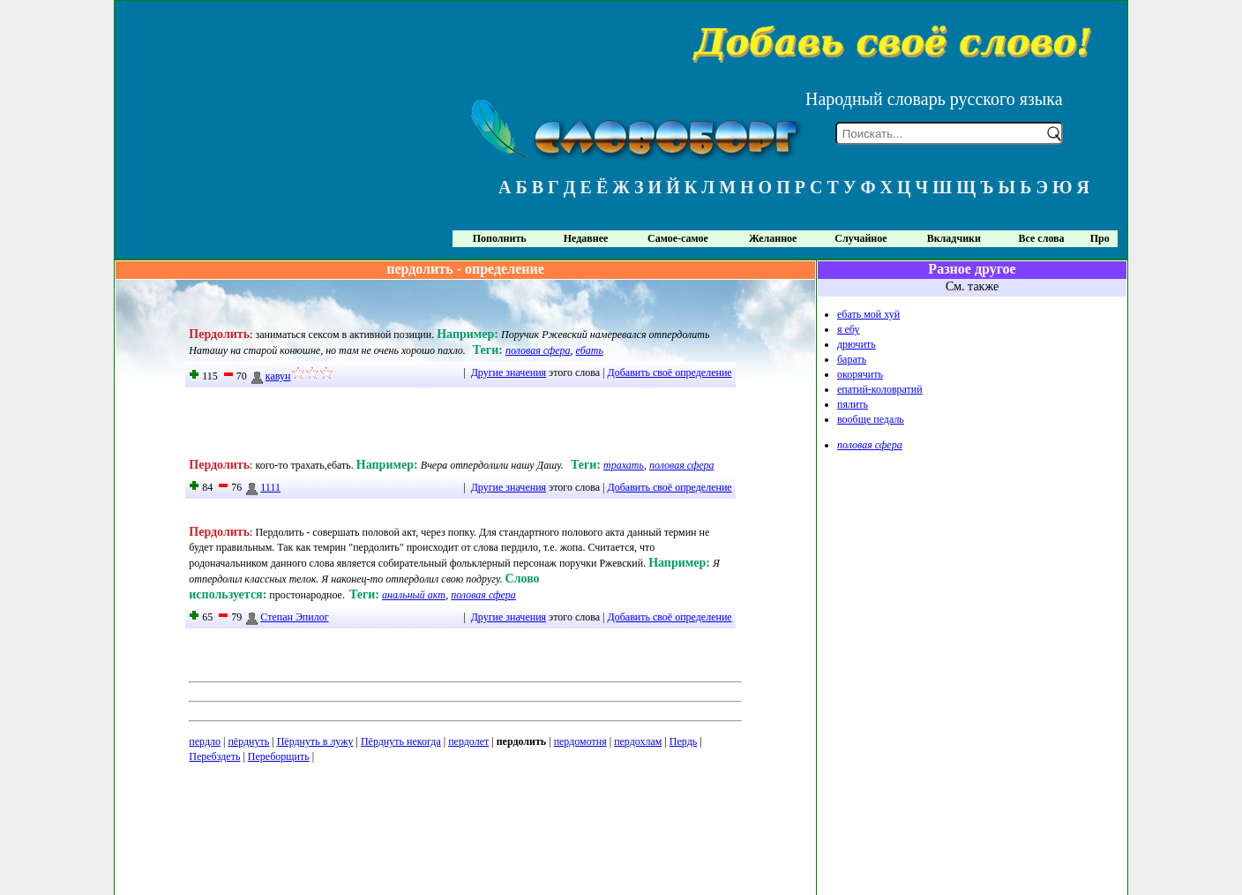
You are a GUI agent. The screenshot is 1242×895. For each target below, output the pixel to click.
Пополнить (500, 238)
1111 (262, 487)
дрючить (856, 344)
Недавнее (586, 238)
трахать (623, 465)
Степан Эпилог (286, 617)
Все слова (1042, 238)
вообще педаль (870, 419)
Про (1100, 238)
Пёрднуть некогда (401, 741)
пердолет (468, 741)
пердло (205, 741)
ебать (589, 350)
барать (851, 359)
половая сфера (538, 350)
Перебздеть (214, 756)
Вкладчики (954, 238)
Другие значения (508, 372)
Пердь (683, 741)
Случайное (860, 238)
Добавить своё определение (670, 372)
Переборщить (279, 756)
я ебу (848, 329)
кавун (270, 376)
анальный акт (413, 595)
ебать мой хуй (868, 314)
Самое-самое (677, 238)
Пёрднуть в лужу (315, 741)
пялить (852, 404)
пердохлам (638, 741)
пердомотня (580, 741)
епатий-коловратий (880, 389)
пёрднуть (248, 741)
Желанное (773, 238)
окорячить (860, 374)
